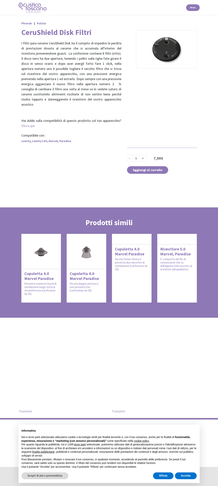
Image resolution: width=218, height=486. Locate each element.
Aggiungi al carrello (147, 170)
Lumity (26, 141)
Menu (193, 7)
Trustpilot (25, 411)
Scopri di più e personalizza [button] (45, 475)
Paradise (65, 141)
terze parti (80, 444)
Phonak (26, 23)
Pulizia (41, 23)
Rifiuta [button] (163, 475)
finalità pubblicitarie (43, 451)
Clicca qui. (28, 126)
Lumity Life (39, 141)
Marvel (53, 141)
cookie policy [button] (141, 440)
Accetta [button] (186, 475)
